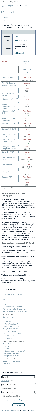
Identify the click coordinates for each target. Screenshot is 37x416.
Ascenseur (6, 18)
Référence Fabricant (8, 388)
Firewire (8, 322)
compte (10, 6)
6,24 (27, 167)
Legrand (27, 67)
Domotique (7, 364)
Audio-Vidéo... (8, 344)
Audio (7, 346)
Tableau (24, 410)
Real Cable (27, 69)
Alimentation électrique (11, 361)
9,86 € (27, 174)
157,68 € (27, 142)
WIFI (6, 304)
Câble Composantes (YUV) (9, 158)
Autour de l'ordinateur (13, 333)
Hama (27, 64)
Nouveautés (18, 405)
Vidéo (17, 36)
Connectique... (8, 317)
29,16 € (27, 96)
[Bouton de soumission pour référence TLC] (34, 392)
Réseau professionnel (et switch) (15, 311)
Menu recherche (9, 12)
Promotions (25, 401)
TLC (27, 72)
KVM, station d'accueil (11, 329)
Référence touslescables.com (12, 396)
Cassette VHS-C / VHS (9, 129)
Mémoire (8, 338)
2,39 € (27, 185)
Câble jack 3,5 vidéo (9, 172)
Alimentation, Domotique (12, 359)
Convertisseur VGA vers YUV (9, 135)
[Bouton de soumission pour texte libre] (34, 377)
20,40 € (27, 149)
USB (6, 319)
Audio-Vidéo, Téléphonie (12, 341)
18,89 (27, 80)
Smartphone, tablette (11, 356)
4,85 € (27, 179)
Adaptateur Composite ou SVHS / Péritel (9, 106)
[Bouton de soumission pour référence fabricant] (34, 384)
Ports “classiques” (11, 324)
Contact (24, 5)
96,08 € (27, 136)
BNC (4, 299)
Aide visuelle (20, 53)
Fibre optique (8, 297)
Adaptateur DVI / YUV (10, 99)
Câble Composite (8, 164)
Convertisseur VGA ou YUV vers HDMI (10, 140)
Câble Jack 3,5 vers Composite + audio (9, 148)
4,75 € (27, 113)
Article (32, 410)
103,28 (27, 85)
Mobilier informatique (13, 336)
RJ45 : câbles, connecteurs (12, 295)
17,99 (27, 159)
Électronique (6, 367)
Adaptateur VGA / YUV (10, 124)
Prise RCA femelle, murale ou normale (9, 84)
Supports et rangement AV (15, 351)
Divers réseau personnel (14, 307)
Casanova (26, 61)
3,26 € (27, 91)
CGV (17, 5)
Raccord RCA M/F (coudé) (8, 95)
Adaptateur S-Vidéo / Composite (9, 119)
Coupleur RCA (7, 177)
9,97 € (27, 121)
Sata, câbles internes (12, 326)
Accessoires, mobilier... (11, 331)
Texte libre (5, 381)
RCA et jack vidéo (21, 40)
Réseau (4, 292)
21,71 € (27, 101)
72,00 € (27, 154)
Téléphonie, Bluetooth (11, 353)
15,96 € (27, 126)
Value (27, 75)
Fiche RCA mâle (7, 78)
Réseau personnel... (10, 302)
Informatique (7, 314)
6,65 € (27, 107)
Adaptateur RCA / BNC (8, 112)
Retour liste (6, 21)
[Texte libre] (17, 377)
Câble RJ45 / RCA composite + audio (8, 153)
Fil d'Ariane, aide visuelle (10, 410)
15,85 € (27, 131)
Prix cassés (11, 401)
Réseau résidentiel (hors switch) (14, 309)
